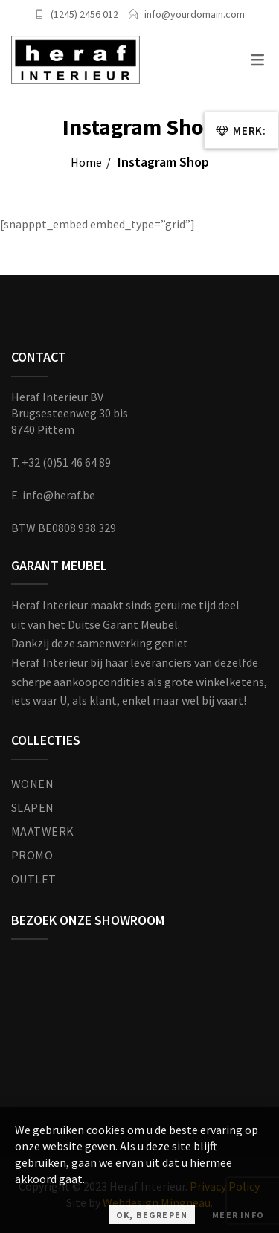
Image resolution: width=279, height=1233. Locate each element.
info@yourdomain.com (194, 14)
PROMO (32, 855)
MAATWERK (42, 831)
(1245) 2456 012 (84, 14)
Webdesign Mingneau (157, 1202)
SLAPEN (32, 807)
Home (86, 162)
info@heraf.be (58, 494)
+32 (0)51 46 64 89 (66, 462)
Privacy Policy (224, 1186)
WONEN (32, 783)
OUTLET (34, 878)
